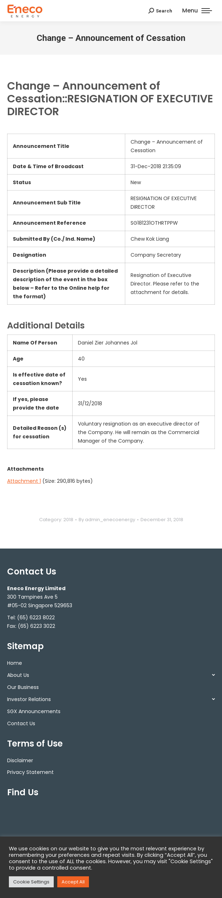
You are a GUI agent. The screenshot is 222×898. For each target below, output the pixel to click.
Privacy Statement (30, 772)
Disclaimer (20, 760)
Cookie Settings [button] (31, 881)
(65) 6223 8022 (36, 617)
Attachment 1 (24, 481)
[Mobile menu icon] (197, 10)
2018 (68, 519)
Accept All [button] (73, 881)
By (107, 519)
